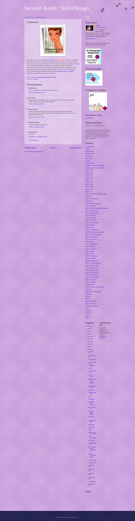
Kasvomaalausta (89, 284)
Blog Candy (88, 158)
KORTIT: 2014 (89, 182)
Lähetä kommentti (33, 140)
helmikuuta (92, 481)
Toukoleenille (37, 73)
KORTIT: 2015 (89, 184)
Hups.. (90, 429)
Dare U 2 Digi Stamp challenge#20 (92, 449)
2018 (88, 328)
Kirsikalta (51, 60)
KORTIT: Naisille (89, 227)
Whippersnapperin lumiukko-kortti (92, 381)
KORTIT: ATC (89, 196)
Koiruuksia (88, 289)
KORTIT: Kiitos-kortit (90, 218)
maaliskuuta (92, 477)
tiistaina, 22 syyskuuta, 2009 (36, 92)
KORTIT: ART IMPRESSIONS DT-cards (95, 194)
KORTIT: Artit (88, 201)
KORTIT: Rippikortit (90, 246)
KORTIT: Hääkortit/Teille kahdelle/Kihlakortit (97, 208)
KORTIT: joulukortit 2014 (91, 277)
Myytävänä (88, 294)
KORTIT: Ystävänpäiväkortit (92, 263)
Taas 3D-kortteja (91, 375)
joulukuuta (91, 351)
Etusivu (52, 148)
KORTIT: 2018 (89, 189)
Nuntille (64, 71)
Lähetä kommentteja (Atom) (35, 151)
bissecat (30, 109)
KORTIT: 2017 (89, 187)
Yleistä (87, 318)
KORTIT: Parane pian (91, 239)
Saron (98, 25)
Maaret (30, 88)
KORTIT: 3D (88, 191)
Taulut (86, 308)
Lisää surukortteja (92, 437)
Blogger (77, 517)
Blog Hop (87, 160)
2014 (88, 336)
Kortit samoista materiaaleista (93, 291)
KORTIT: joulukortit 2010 (91, 268)
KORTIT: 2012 (89, 177)
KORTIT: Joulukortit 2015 (92, 213)
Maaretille (29, 73)
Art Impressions (89, 118)
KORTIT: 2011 (89, 175)
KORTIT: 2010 (89, 172)
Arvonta (87, 148)
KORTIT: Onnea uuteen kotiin (93, 234)
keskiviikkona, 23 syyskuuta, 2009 (38, 136)
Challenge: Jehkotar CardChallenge (94, 168)
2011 (88, 344)
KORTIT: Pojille (89, 241)
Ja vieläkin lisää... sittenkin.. (91, 403)
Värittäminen (88, 313)
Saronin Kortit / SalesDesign (56, 8)
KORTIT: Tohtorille (90, 251)
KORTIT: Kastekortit (90, 215)
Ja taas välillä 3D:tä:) (92, 386)
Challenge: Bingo (89, 163)
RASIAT (87, 299)
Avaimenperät (89, 156)
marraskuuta (92, 355)
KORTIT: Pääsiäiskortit (91, 244)
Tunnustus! (91, 390)
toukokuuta (91, 469)
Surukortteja (91, 440)
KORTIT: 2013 (89, 179)
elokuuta (91, 460)
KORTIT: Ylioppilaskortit (91, 260)
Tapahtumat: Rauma (90, 303)
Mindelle (59, 71)
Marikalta (44, 60)
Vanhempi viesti (76, 148)
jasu (29, 97)
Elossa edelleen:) (91, 365)
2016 (88, 331)
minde (30, 132)
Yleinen (87, 315)
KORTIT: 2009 (89, 170)
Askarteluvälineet (89, 153)
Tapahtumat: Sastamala (91, 306)
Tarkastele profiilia (90, 38)
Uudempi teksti (30, 148)
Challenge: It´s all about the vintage (94, 165)
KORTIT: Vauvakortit (90, 258)
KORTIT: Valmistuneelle (91, 256)
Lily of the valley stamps (91, 413)
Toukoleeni (31, 122)
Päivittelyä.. (91, 416)
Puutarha (87, 296)
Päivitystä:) (91, 399)
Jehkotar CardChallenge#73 (92, 455)
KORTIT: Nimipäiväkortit (91, 229)
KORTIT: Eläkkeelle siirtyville (93, 203)
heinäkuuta (92, 462)
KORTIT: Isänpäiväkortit (91, 210)
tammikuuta (92, 484)
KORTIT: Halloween (90, 206)
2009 (88, 349)
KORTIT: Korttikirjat (90, 220)
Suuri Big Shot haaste (91, 301)
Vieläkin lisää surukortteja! (92, 433)
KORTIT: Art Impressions (92, 198)
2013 (88, 339)
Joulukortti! (91, 424)
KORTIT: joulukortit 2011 (91, 270)
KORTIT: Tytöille (89, 253)
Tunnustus (35, 79)
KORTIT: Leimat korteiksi (92, 222)
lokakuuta (91, 359)
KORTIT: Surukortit (90, 249)
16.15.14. (90, 368)
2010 (88, 346)
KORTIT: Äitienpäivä (90, 282)
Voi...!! (90, 396)
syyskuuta (91, 362)
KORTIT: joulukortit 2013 (91, 275)
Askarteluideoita (89, 151)
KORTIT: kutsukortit (90, 279)
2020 (88, 326)
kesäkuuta (91, 465)
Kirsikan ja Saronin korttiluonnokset (94, 287)
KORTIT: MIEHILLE (90, 225)
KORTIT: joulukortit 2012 (91, 272)
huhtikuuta (91, 473)
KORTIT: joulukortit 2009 (91, 265)
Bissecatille (70, 71)
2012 (88, 341)
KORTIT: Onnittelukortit (91, 237)
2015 (88, 334)
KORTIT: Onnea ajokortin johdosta (94, 232)
